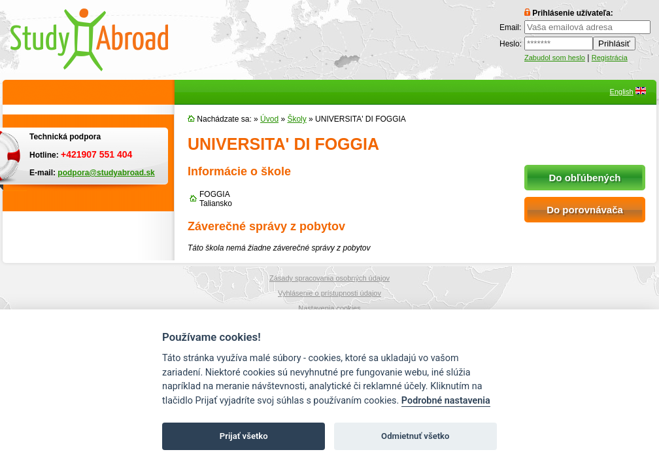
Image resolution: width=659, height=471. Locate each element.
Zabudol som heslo (554, 57)
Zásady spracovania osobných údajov (329, 278)
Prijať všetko (244, 436)
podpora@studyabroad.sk (106, 172)
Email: (510, 27)
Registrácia (610, 57)
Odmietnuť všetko (415, 436)
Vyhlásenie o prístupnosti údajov (329, 293)
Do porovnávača (585, 209)
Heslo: (510, 43)
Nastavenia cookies (329, 308)
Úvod (269, 119)
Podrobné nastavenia (445, 400)
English (622, 92)
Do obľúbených (585, 177)
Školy (296, 119)
